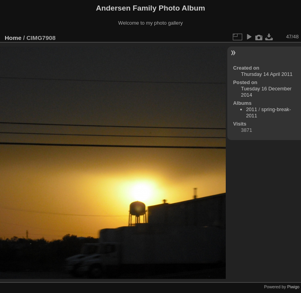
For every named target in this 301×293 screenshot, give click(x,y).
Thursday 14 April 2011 (267, 74)
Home (13, 37)
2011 (251, 109)
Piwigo (293, 286)
